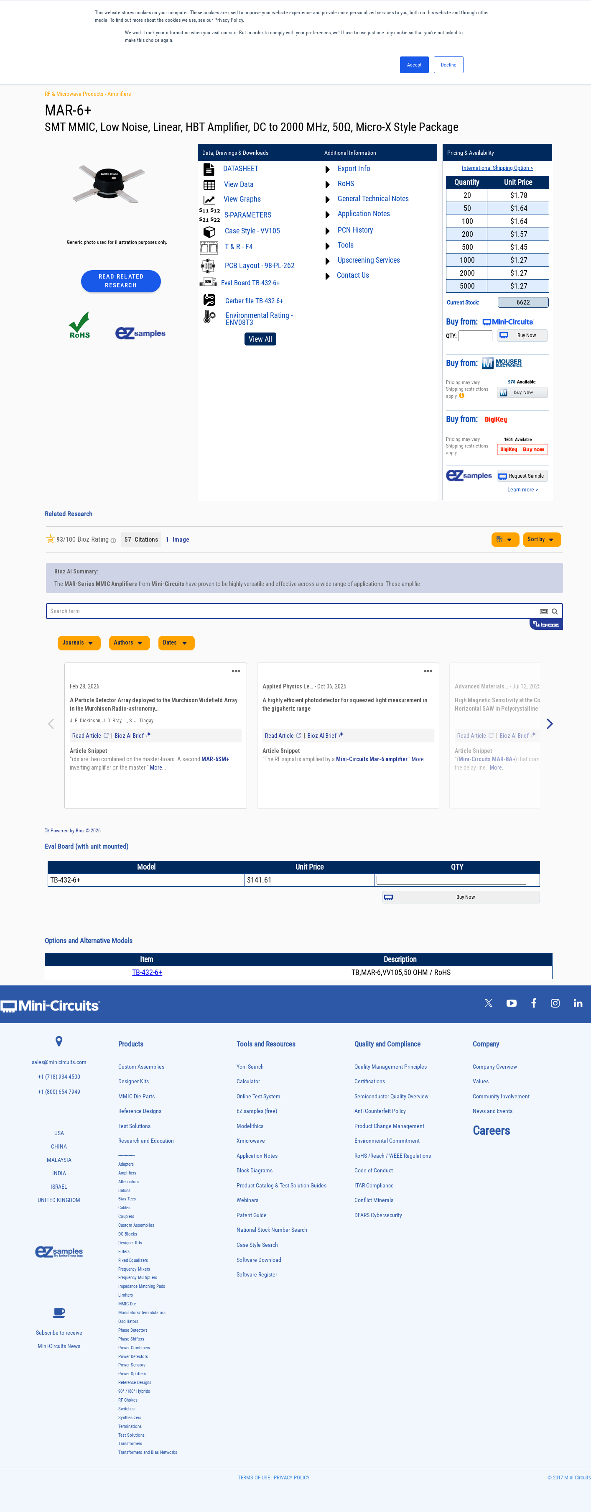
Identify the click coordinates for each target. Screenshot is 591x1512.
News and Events (492, 1111)
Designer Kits (133, 1081)
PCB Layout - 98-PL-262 (260, 265)
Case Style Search (257, 1244)
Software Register (257, 1274)
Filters (124, 1251)
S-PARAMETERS (247, 214)
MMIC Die (127, 1304)
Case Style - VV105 (252, 230)
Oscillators (128, 1321)
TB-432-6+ (147, 972)
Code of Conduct (373, 1170)
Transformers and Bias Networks (147, 1452)
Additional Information (350, 152)
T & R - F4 (239, 246)
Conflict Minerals (373, 1200)
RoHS (346, 183)
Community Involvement (501, 1096)
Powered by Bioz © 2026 (73, 831)
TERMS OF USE (254, 1477)
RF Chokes (128, 1400)
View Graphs (242, 198)
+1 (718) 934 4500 (59, 1076)
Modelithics (250, 1126)
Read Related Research (121, 281)
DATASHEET (240, 168)
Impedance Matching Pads (141, 1286)
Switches (126, 1409)
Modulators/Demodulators (142, 1312)
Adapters (126, 1164)
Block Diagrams (255, 1170)
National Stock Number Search (272, 1229)
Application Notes (364, 213)
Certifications (369, 1081)
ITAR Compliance (374, 1185)
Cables (124, 1207)
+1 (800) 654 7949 (59, 1091)
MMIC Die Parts (136, 1096)
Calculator (248, 1081)
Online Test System (258, 1096)
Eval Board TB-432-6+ (250, 283)
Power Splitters (132, 1373)
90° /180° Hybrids (134, 1391)
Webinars (247, 1200)
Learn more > (522, 489)
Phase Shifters (131, 1339)
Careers (491, 1130)
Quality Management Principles (390, 1066)
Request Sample (521, 476)
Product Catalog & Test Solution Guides (281, 1185)
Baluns (124, 1190)
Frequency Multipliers (137, 1277)
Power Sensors (131, 1365)
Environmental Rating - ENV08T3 (259, 319)
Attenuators (128, 1182)
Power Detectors (133, 1356)
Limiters (125, 1295)
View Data (239, 184)
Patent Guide (252, 1215)
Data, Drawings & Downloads (235, 152)
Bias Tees (127, 1199)
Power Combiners (134, 1348)
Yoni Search (250, 1066)
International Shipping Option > (497, 167)
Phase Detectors (133, 1330)
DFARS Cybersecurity (378, 1215)
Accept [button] (414, 65)
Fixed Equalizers (133, 1260)
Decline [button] (448, 65)
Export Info (354, 168)
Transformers (130, 1443)
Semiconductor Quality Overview (391, 1096)
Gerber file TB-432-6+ (254, 301)
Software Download (259, 1260)
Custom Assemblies (141, 1066)
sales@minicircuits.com (59, 1062)
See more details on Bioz (537, 830)
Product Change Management (389, 1126)
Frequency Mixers (134, 1269)
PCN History (355, 229)
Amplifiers (119, 93)
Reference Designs (139, 1111)
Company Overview (495, 1066)
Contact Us (353, 275)
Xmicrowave (251, 1140)
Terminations (130, 1426)
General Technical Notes (373, 198)
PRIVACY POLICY (291, 1477)
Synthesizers (129, 1417)
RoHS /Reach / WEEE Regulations (392, 1155)
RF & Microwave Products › (76, 93)
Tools (346, 244)
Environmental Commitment (387, 1140)
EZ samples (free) (257, 1111)
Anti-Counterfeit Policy (380, 1111)
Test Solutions (134, 1126)
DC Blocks (127, 1234)
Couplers (126, 1216)
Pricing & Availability (470, 152)
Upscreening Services (369, 260)
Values (481, 1081)
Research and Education (146, 1140)
